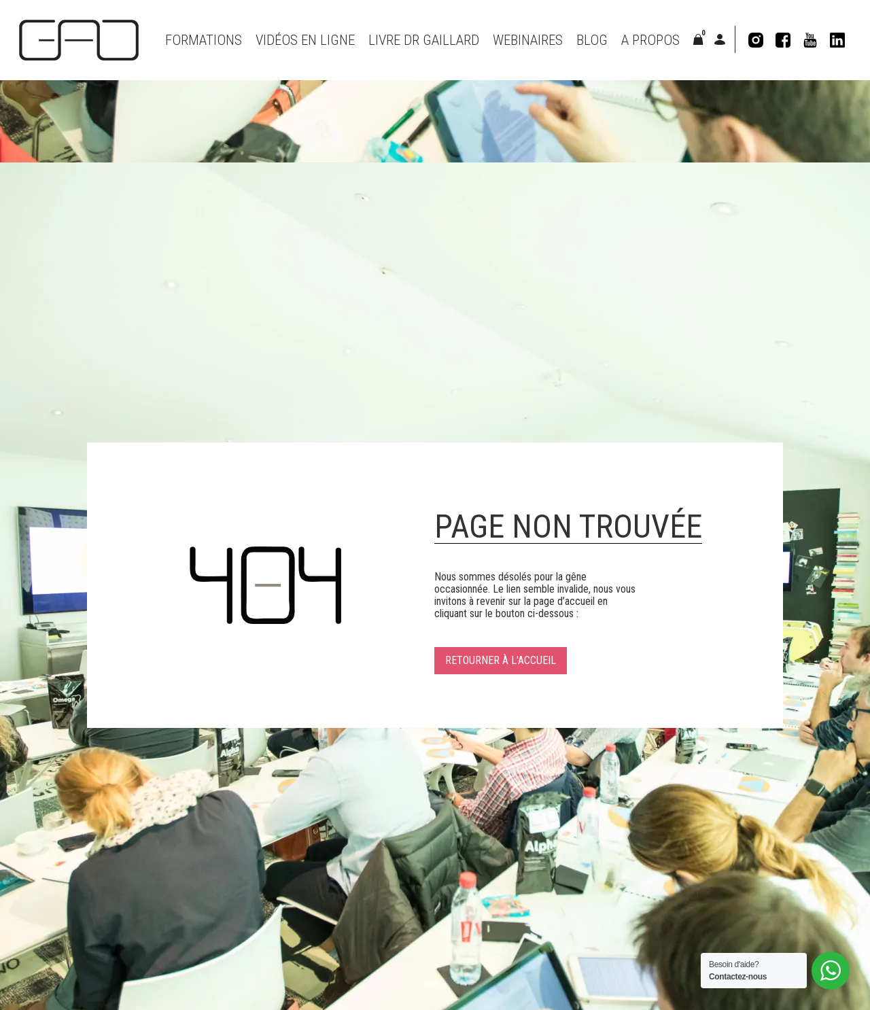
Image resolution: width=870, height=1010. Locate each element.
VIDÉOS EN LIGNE (305, 40)
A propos (650, 40)
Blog (592, 40)
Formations (203, 40)
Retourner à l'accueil (500, 660)
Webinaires (528, 40)
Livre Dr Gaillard (423, 40)
